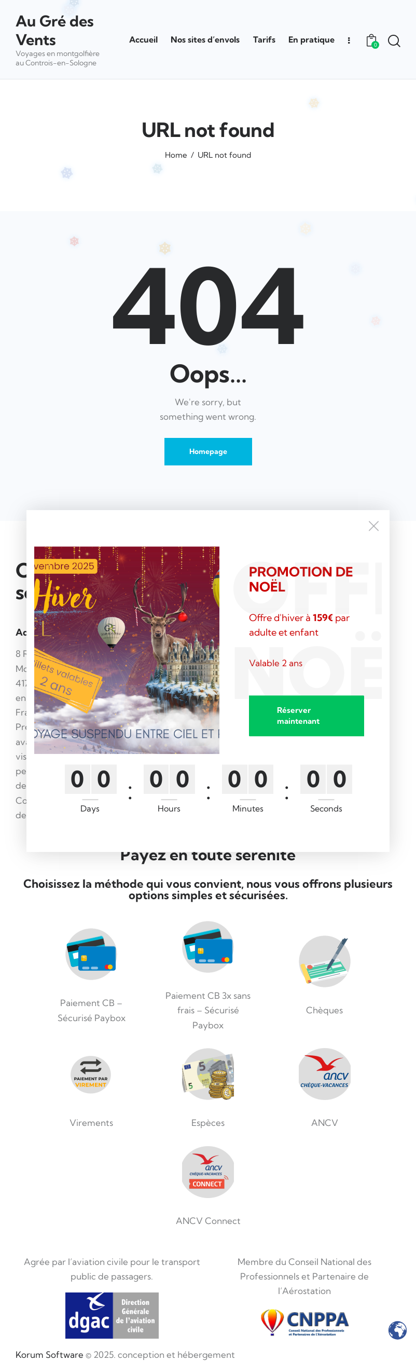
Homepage (208, 451)
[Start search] (393, 41)
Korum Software (50, 1354)
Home (176, 155)
